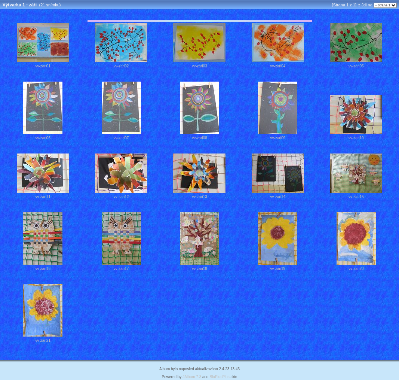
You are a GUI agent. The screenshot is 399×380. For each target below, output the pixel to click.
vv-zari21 (42, 340)
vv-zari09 (278, 138)
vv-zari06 (42, 138)
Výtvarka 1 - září (20, 4)
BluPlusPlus (219, 377)
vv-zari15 (356, 197)
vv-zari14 (278, 197)
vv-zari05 (356, 66)
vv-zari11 (42, 197)
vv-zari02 (121, 66)
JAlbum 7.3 (191, 377)
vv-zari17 (121, 269)
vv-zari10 (356, 138)
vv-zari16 (42, 269)
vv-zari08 (199, 138)
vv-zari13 (199, 197)
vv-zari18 (199, 269)
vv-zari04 (278, 66)
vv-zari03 (199, 66)
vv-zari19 (278, 269)
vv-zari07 (121, 138)
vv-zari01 (42, 66)
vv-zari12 (121, 197)
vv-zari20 (356, 269)
